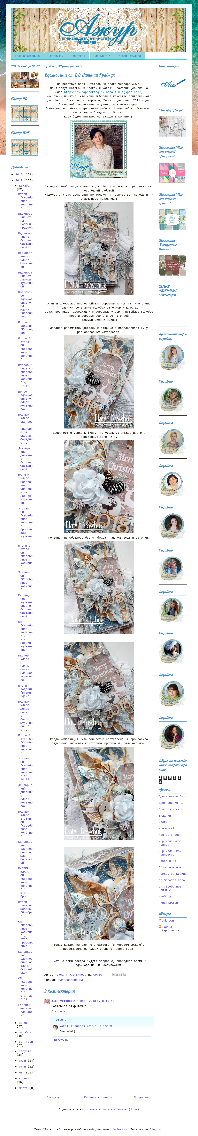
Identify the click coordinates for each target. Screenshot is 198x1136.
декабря (25, 185)
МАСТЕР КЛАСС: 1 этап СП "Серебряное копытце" (25, 824)
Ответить (58, 1011)
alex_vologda (61, 1001)
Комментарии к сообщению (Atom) (113, 1109)
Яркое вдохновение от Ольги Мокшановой (25, 400)
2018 (19, 174)
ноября (24, 1023)
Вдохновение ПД (70, 980)
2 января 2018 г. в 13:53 (91, 1026)
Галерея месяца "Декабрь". (25, 1010)
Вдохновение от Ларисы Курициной (25, 279)
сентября (26, 1042)
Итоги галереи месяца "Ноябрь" (25, 909)
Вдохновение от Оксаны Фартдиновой (25, 240)
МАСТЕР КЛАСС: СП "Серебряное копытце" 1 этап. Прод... (25, 882)
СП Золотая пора (172, 880)
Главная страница (27, 55)
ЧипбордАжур (168, 903)
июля (23, 1060)
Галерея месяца (171, 809)
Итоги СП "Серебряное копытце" (25, 201)
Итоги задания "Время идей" (25, 691)
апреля (24, 1078)
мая (22, 1072)
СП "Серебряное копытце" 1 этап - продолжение (25, 934)
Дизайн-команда (130, 55)
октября (25, 1032)
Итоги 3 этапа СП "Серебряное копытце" (25, 349)
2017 (19, 180)
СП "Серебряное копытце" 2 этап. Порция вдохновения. (25, 636)
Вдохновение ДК (171, 796)
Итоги (163, 822)
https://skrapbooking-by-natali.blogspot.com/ (102, 92)
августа (25, 1051)
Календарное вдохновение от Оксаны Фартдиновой (25, 606)
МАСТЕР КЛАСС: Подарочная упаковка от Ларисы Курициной (25, 489)
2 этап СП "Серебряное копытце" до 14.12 (25, 769)
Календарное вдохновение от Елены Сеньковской (25, 962)
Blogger (156, 1129)
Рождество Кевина (173, 874)
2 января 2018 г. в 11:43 (93, 1001)
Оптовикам (56, 55)
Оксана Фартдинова (170, 928)
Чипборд (165, 896)
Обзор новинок (170, 867)
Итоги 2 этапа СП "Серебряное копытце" (25, 556)
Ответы (61, 1020)
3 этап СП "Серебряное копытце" (25, 581)
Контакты (78, 55)
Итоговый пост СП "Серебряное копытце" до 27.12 (25, 375)
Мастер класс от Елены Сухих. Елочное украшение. (25, 668)
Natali (65, 1026)
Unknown (168, 920)
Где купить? (102, 55)
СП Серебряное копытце (170, 888)
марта (24, 1088)
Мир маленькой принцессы (170, 853)
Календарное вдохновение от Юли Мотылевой (25, 852)
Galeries (120, 1129)
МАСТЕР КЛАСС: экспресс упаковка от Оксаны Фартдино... (25, 428)
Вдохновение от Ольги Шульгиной (25, 260)
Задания (165, 815)
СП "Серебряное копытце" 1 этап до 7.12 (25, 989)
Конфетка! (166, 828)
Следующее (54, 1097)
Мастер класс (169, 835)
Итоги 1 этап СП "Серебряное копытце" (25, 744)
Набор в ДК (167, 861)
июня (23, 1066)
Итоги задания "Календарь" (25, 328)
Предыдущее (142, 1097)
